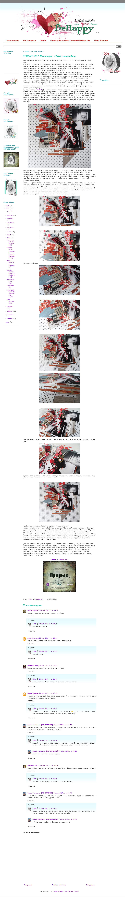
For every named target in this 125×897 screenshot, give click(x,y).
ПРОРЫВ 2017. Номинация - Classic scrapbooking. (11, 253)
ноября (10, 215)
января (10, 318)
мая (9, 237)
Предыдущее (90, 885)
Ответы (32, 620)
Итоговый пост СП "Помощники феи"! (11, 293)
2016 (8, 322)
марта (9, 311)
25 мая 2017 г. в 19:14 (48, 740)
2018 (8, 206)
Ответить (31, 616)
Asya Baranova (33, 638)
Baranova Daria (33, 765)
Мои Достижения (29, 40)
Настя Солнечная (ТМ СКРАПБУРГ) (40, 725)
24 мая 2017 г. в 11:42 (48, 651)
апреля (9, 307)
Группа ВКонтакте (101, 40)
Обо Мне (43, 40)
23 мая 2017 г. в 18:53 (49, 610)
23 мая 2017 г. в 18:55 (48, 624)
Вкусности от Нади (10, 281)
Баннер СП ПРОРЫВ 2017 (59, 559)
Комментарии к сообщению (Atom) (66, 891)
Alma (34, 624)
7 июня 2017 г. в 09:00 (68, 819)
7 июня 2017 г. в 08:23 (48, 808)
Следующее (28, 885)
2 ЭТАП (39, 90)
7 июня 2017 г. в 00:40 (63, 793)
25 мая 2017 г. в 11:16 (63, 725)
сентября (10, 223)
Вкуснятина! (10, 286)
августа (10, 227)
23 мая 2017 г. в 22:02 (48, 666)
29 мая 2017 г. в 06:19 (68, 751)
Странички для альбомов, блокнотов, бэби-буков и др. (70, 40)
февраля (10, 314)
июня (9, 235)
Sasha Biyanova (33, 610)
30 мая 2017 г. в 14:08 (48, 779)
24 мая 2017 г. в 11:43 (48, 679)
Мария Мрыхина (33, 693)
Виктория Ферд (33, 666)
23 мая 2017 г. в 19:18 (48, 638)
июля (9, 232)
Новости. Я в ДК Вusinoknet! (11, 242)
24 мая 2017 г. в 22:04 (48, 693)
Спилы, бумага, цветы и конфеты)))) (11, 273)
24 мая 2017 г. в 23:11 (48, 709)
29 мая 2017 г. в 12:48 (49, 765)
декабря (10, 211)
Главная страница (12, 40)
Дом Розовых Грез (11, 301)
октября (10, 218)
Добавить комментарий (31, 832)
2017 (8, 208)
